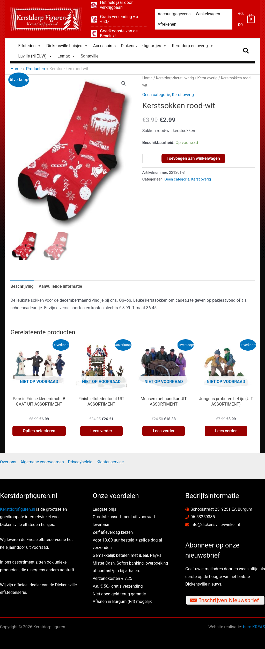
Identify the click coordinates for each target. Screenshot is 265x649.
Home (147, 78)
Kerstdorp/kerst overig (175, 78)
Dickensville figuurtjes (144, 46)
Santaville (90, 56)
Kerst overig (207, 78)
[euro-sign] (119, 33)
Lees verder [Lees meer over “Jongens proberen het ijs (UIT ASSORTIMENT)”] (226, 430)
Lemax (66, 56)
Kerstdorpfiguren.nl (17, 509)
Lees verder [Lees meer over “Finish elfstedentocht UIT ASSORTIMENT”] (101, 430)
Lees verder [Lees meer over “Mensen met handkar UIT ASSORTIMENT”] (163, 430)
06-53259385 (202, 516)
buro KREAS (254, 626)
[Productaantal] (149, 158)
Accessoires (104, 45)
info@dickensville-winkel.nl (215, 524)
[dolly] (119, 19)
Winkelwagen (208, 13)
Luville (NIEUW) (35, 56)
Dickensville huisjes (67, 46)
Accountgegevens (174, 13)
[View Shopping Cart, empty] (246, 19)
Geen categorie (156, 94)
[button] (246, 51)
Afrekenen (167, 24)
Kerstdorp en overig (192, 46)
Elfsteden (29, 46)
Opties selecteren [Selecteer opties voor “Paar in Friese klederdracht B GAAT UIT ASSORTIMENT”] (39, 430)
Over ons (8, 461)
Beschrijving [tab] (21, 286)
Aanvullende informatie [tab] (60, 286)
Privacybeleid (80, 461)
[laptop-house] (119, 5)
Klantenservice (110, 461)
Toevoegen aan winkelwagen (193, 158)
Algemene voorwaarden (42, 461)
